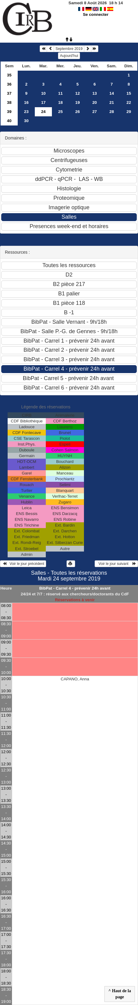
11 (60, 93)
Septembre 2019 (69, 49)
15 (128, 93)
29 (128, 111)
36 (9, 84)
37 (9, 93)
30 (26, 120)
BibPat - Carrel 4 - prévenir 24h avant (74, 588)
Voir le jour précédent (23, 564)
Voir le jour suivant (116, 564)
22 (128, 102)
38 (9, 102)
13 (94, 93)
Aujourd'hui (69, 56)
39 (9, 111)
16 (26, 102)
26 (77, 111)
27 (94, 111)
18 (60, 102)
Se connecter (95, 14)
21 (111, 102)
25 (60, 111)
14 (111, 93)
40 (9, 120)
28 (111, 111)
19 (77, 102)
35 (9, 75)
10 (43, 93)
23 (26, 111)
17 (43, 102)
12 (77, 93)
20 (94, 102)
